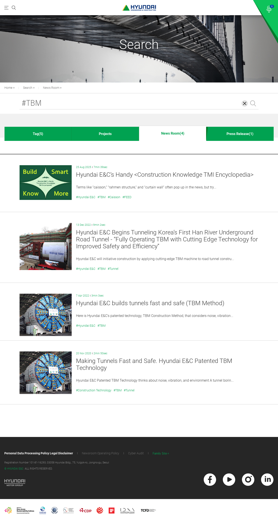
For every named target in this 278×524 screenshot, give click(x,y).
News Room (51, 87)
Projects (105, 134)
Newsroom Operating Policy (100, 453)
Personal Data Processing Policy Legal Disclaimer (38, 453)
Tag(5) (38, 134)
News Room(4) (172, 133)
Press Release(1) (240, 134)
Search (27, 87)
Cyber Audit (136, 453)
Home (8, 87)
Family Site (160, 453)
